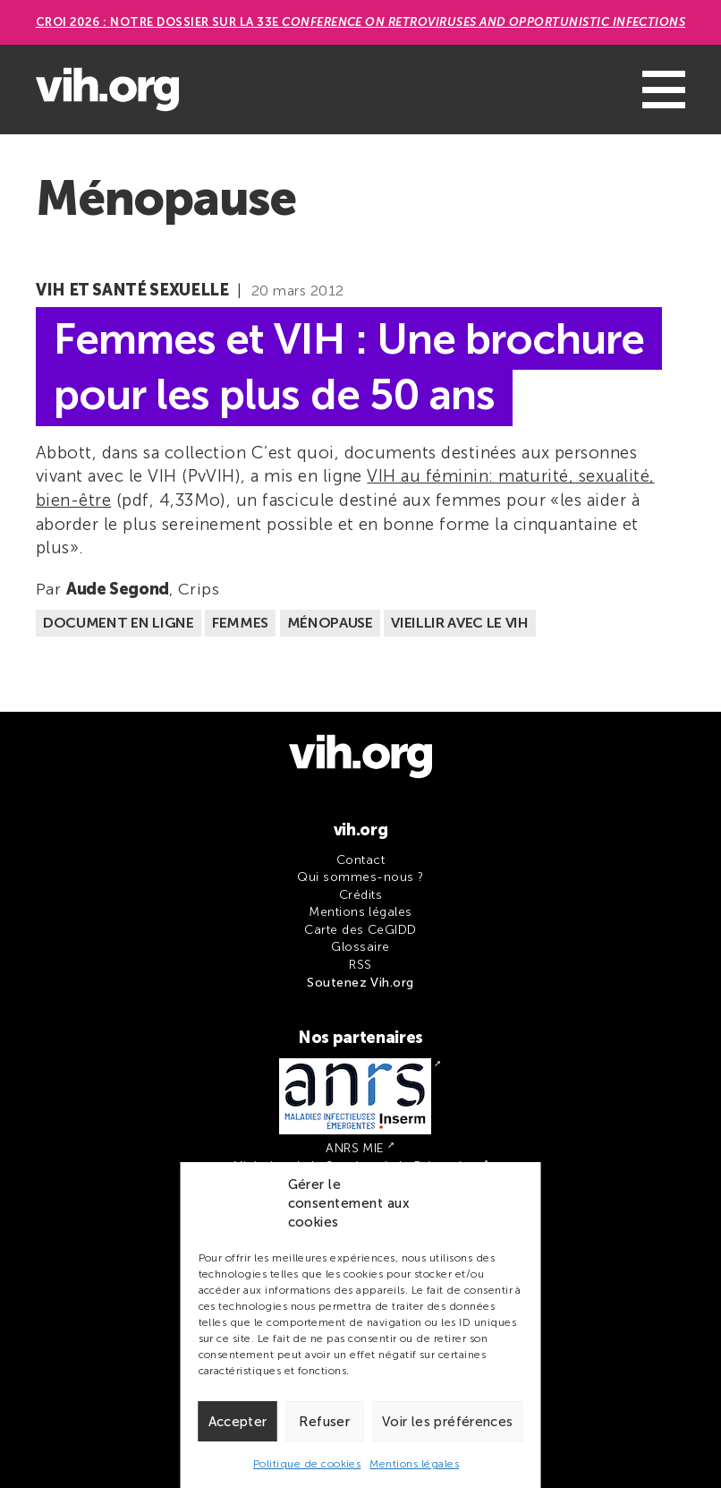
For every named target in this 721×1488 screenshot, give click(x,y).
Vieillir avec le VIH (460, 622)
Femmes (240, 622)
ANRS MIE (355, 1148)
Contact (360, 860)
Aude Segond (117, 589)
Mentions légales (414, 1464)
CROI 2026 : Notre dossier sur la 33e (361, 22)
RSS (360, 964)
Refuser (324, 1422)
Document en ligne (118, 622)
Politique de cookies (307, 1464)
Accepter (237, 1422)
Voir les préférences (447, 1422)
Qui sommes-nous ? (360, 877)
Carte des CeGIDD (360, 929)
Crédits (360, 894)
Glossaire (360, 946)
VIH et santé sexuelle (132, 290)
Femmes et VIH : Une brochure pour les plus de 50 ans (349, 366)
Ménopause (330, 622)
